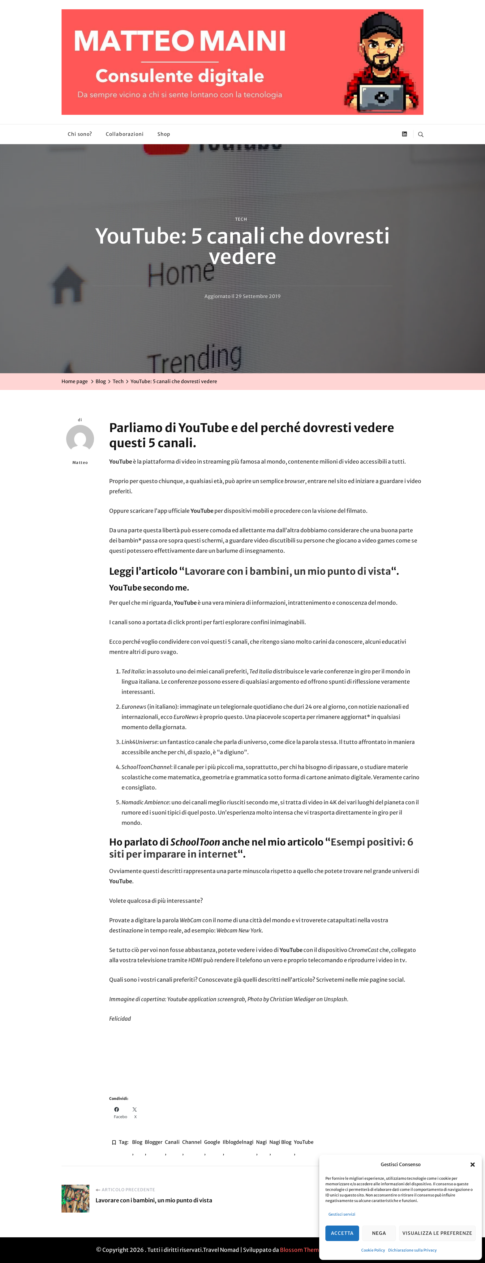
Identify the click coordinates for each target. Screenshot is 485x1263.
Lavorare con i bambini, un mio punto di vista (288, 571)
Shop (163, 134)
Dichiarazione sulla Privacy (412, 1250)
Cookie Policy (373, 1250)
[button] (473, 1164)
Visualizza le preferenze (437, 1233)
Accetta (342, 1233)
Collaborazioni (125, 134)
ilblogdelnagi (238, 1142)
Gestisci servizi (341, 1214)
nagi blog (280, 1142)
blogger (153, 1142)
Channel (192, 1142)
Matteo (80, 445)
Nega (379, 1233)
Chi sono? (80, 134)
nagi (261, 1142)
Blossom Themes (302, 1250)
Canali (172, 1142)
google (212, 1142)
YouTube (304, 1142)
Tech (241, 219)
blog (137, 1142)
